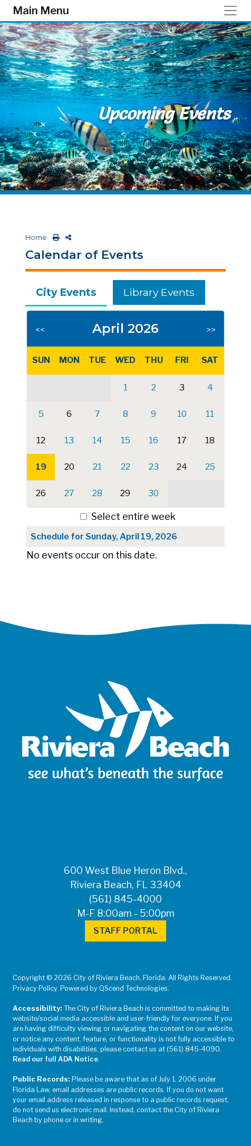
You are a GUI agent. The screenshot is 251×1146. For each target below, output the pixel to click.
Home (36, 237)
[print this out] (54, 237)
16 (153, 440)
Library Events (159, 292)
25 (210, 467)
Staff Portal (125, 931)
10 (182, 414)
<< (40, 330)
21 (97, 467)
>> (211, 330)
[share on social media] (66, 237)
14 (97, 440)
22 (125, 467)
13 (69, 440)
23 (154, 467)
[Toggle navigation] (233, 11)
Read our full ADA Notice (55, 1059)
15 (125, 440)
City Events (66, 292)
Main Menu (41, 10)
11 (210, 414)
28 (97, 493)
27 (69, 493)
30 (153, 493)
